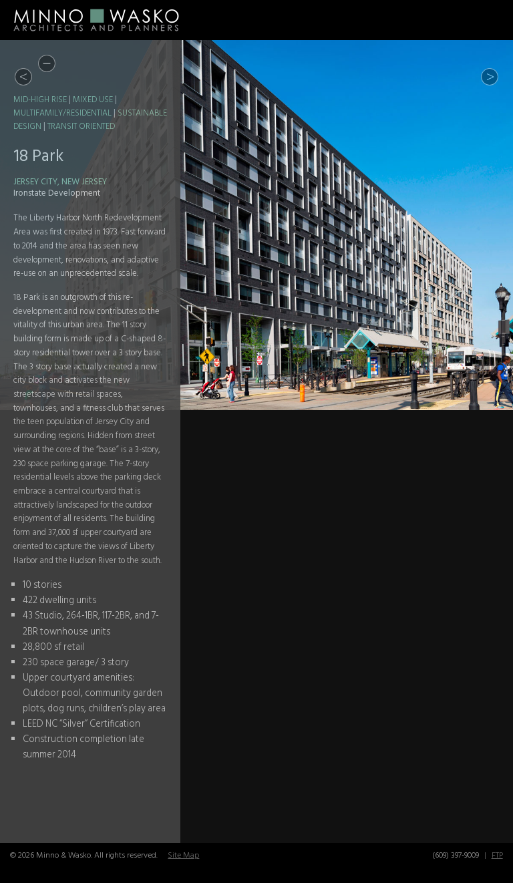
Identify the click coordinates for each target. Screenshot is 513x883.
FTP (497, 855)
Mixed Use (93, 100)
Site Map (183, 855)
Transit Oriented (81, 127)
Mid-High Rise (40, 100)
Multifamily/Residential (62, 113)
